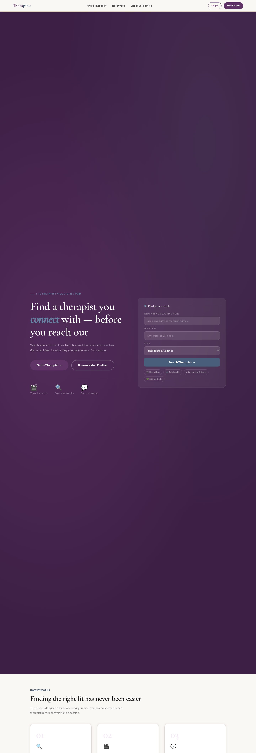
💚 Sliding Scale (154, 379)
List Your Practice (141, 5)
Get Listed (233, 5)
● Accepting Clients (196, 372)
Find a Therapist (96, 5)
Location (150, 328)
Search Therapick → (182, 362)
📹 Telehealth (173, 372)
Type (147, 343)
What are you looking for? (161, 313)
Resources (118, 5)
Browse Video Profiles (93, 365)
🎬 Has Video (153, 372)
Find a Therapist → (49, 365)
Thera (22, 5)
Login (214, 5)
